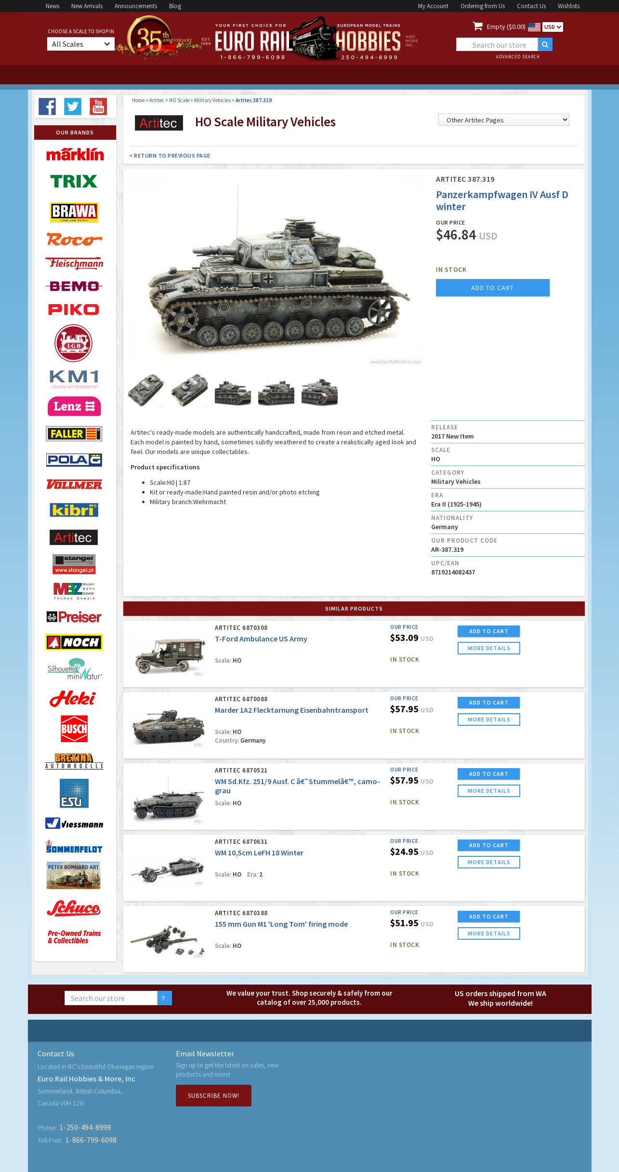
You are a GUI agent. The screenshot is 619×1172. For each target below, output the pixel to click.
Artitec (156, 100)
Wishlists (568, 6)
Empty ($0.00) (506, 26)
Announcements (136, 6)
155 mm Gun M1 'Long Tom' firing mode (281, 924)
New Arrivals (87, 6)
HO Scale (179, 100)
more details (489, 648)
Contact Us (531, 6)
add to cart (492, 287)
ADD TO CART (489, 631)
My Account (433, 6)
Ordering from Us (483, 6)
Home (138, 100)
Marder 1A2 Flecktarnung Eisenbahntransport (292, 710)
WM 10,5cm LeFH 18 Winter (259, 852)
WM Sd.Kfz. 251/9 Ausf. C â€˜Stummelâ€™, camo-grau (297, 785)
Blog (175, 6)
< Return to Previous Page (170, 155)
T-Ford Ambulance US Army (261, 638)
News (52, 6)
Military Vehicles (212, 100)
